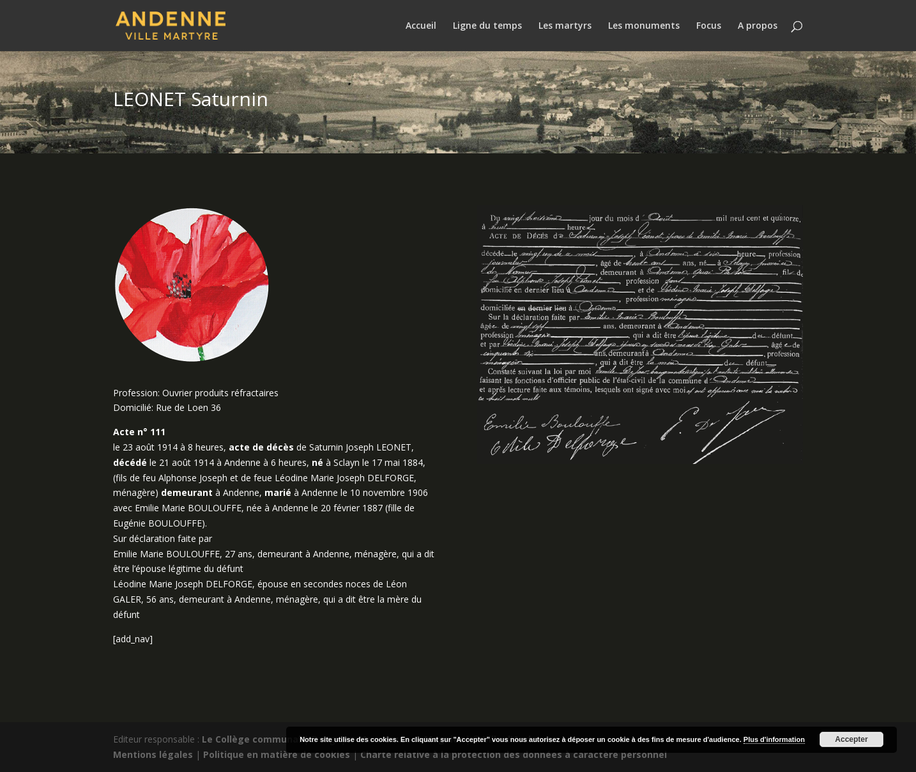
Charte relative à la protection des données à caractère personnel (513, 754)
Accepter (851, 739)
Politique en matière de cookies (276, 754)
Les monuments (644, 26)
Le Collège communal (251, 739)
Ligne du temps (487, 26)
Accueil (421, 26)
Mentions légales (153, 754)
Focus (708, 26)
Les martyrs (565, 26)
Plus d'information (774, 739)
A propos (757, 26)
